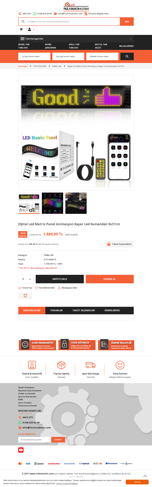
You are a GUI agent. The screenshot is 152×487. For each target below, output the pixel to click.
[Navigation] (76, 39)
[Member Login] (31, 29)
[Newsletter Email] (41, 441)
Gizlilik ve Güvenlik (27, 394)
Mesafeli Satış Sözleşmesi (31, 391)
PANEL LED (49, 255)
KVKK (20, 400)
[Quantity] (26, 279)
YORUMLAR (56, 310)
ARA (126, 21)
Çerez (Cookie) (25, 404)
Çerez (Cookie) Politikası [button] (67, 483)
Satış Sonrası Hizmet (28, 407)
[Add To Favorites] (47, 288)
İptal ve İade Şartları (28, 397)
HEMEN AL (109, 279)
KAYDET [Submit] (58, 441)
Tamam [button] (137, 482)
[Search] (76, 21)
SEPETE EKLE (59, 279)
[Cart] (21, 29)
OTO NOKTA (50, 259)
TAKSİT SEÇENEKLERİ (83, 310)
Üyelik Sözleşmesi (27, 388)
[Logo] (76, 7)
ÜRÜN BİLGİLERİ (31, 310)
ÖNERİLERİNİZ (112, 310)
